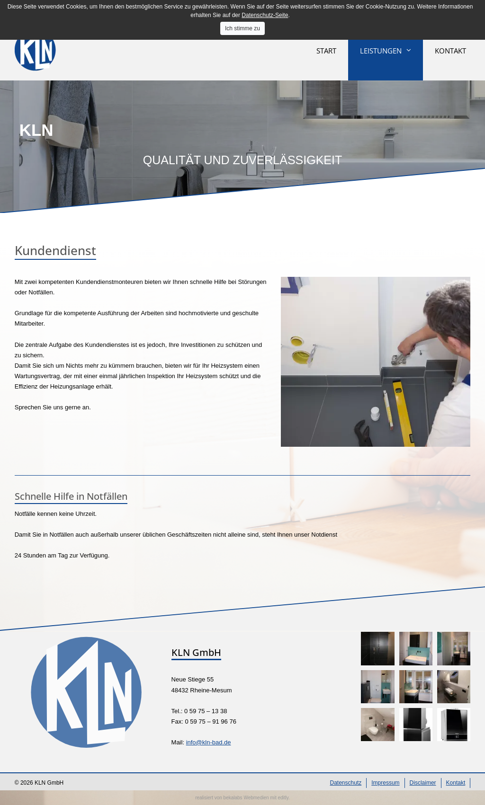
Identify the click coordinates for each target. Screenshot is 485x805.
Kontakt (450, 50)
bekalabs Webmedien (246, 797)
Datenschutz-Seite (265, 15)
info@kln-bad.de (208, 742)
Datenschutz (346, 782)
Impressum (385, 782)
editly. (283, 797)
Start (326, 50)
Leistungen (381, 50)
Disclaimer (423, 782)
